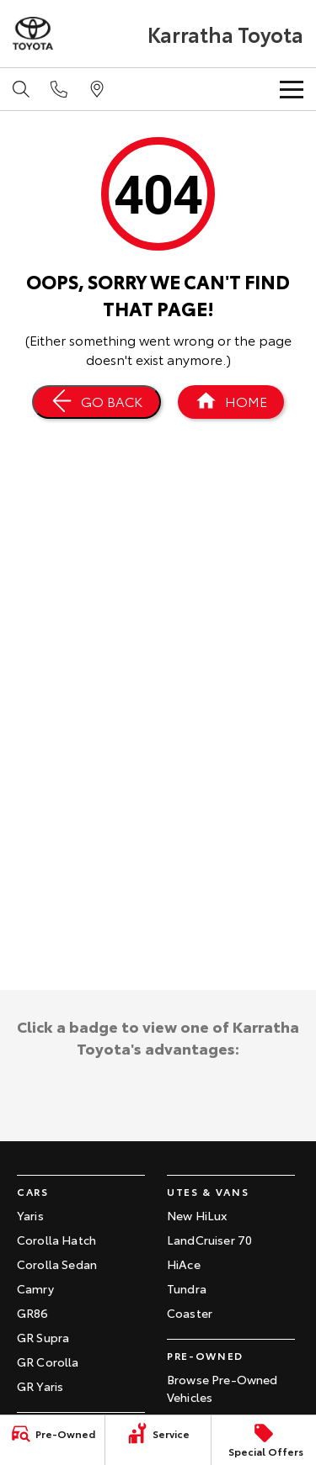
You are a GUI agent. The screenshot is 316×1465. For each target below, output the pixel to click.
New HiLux (197, 1215)
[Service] (157, 1433)
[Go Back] (96, 402)
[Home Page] (231, 402)
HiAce (184, 1264)
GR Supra (43, 1337)
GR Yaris (40, 1386)
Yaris (30, 1215)
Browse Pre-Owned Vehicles (222, 1388)
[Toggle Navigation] (291, 89)
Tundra (186, 1288)
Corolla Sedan (57, 1264)
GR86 (33, 1312)
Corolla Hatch (56, 1239)
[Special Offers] (264, 1440)
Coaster (189, 1312)
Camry (35, 1288)
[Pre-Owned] (52, 1433)
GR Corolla (48, 1361)
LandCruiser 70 (209, 1239)
